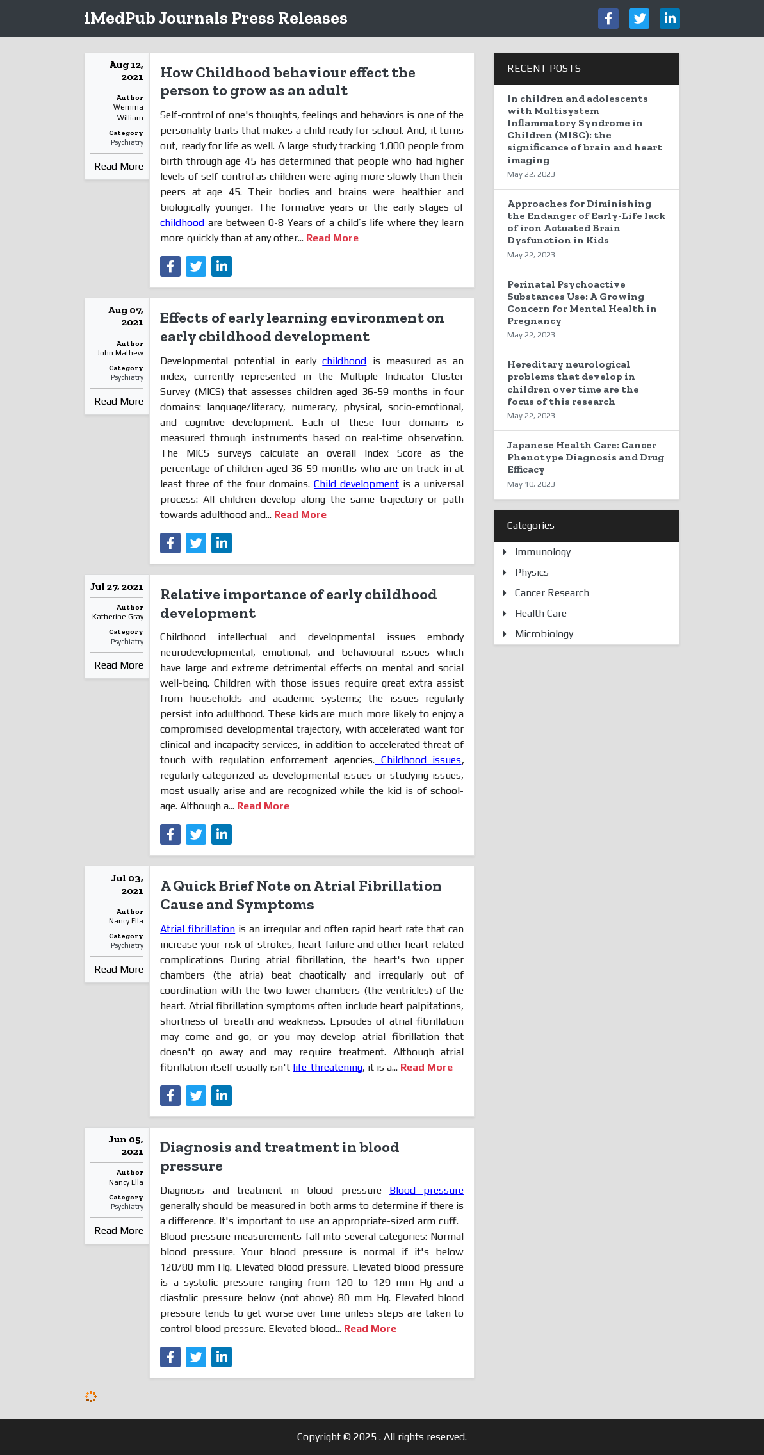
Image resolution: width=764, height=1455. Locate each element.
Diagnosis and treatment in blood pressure (280, 1156)
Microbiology (544, 634)
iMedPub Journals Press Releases (216, 17)
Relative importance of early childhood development (298, 603)
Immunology (543, 552)
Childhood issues (418, 760)
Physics (532, 572)
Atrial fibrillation (197, 929)
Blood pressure (426, 1190)
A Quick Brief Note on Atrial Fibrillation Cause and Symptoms (301, 894)
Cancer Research (552, 593)
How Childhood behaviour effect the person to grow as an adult (288, 81)
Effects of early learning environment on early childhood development (302, 326)
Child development (356, 484)
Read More (118, 166)
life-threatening (327, 1067)
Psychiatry (127, 142)
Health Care (541, 613)
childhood (182, 222)
